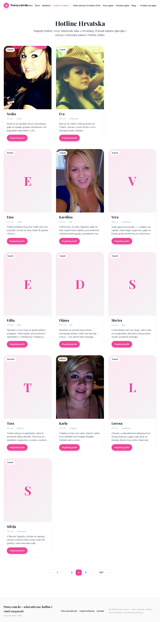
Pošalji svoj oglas (148, 5)
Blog (134, 5)
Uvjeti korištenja (86, 611)
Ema (10, 218)
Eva (61, 114)
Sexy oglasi (108, 5)
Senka (11, 114)
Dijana (64, 321)
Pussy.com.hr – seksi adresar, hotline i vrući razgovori (28, 609)
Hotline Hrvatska (61, 5)
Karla (63, 425)
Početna (29, 5)
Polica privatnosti (69, 611)
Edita (11, 321)
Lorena (117, 425)
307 (101, 572)
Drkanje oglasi (122, 5)
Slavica (117, 321)
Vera (115, 218)
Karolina (65, 218)
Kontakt (100, 611)
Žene (37, 5)
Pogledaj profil (17, 138)
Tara (10, 425)
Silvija (11, 528)
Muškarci (46, 5)
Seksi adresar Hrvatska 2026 (86, 5)
